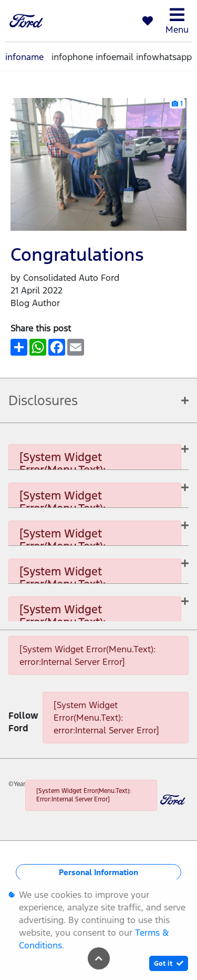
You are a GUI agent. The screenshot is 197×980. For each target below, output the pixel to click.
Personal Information (98, 872)
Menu (177, 20)
